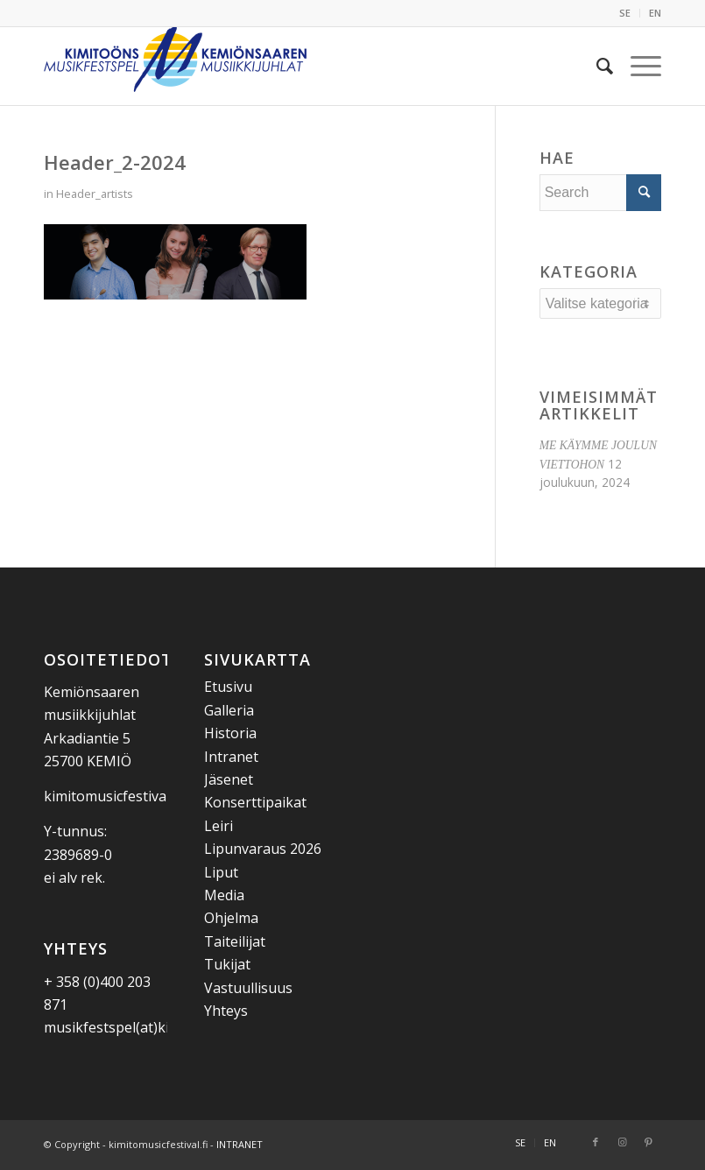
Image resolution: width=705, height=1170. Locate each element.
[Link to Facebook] (595, 1142)
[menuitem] (625, 13)
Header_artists (94, 193)
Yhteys (226, 1010)
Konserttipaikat (255, 802)
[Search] (596, 65)
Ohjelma (231, 917)
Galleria (229, 710)
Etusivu (228, 686)
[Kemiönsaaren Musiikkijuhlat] (175, 65)
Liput (221, 872)
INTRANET (239, 1144)
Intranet (231, 756)
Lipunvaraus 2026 (262, 848)
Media (224, 895)
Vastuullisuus (248, 987)
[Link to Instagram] (622, 1142)
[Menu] (637, 65)
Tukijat (227, 964)
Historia (230, 733)
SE (625, 12)
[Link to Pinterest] (648, 1142)
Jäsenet (228, 779)
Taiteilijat (234, 941)
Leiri (218, 825)
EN (655, 12)
